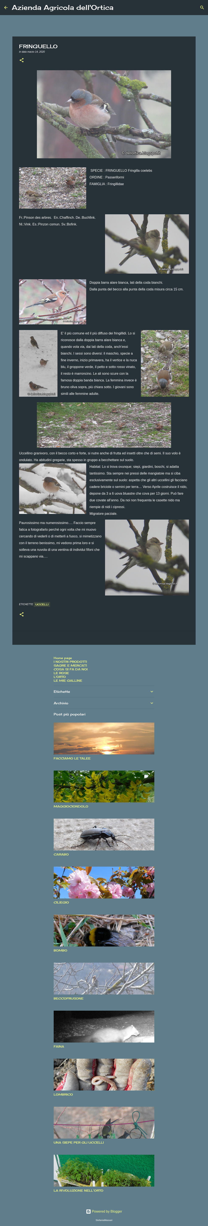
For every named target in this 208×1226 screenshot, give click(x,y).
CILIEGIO (61, 902)
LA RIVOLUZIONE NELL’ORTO (78, 1190)
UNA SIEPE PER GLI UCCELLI (79, 1142)
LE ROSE (61, 673)
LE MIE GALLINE (68, 680)
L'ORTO (60, 677)
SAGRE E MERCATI (70, 665)
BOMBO (60, 950)
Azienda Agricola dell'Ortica (62, 7)
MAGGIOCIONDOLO (71, 806)
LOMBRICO (63, 1094)
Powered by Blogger (104, 1211)
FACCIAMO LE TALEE (72, 758)
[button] (21, 61)
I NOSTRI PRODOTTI (70, 661)
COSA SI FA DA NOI (71, 669)
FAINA (59, 1046)
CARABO (61, 854)
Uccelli (41, 604)
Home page (63, 658)
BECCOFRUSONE (68, 998)
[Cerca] (119, 8)
